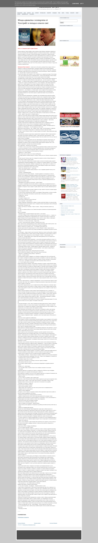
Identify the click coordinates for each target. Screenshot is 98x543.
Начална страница (64, 207)
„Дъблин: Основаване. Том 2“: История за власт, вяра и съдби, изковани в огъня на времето (72, 185)
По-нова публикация (21, 523)
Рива (59, 12)
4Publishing (19, 12)
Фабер (77, 12)
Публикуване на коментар (23, 517)
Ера (33, 12)
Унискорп (72, 12)
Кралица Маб (42, 12)
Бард (25, 12)
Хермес (18, 14)
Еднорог (29, 12)
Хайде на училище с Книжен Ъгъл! (67, 205)
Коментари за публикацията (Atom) (29, 524)
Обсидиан (54, 12)
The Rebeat (31, 14)
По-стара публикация (53, 523)
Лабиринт (49, 12)
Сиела (63, 12)
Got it (82, 3)
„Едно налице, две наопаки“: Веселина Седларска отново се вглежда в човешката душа (72, 159)
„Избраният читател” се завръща (67, 211)
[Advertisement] (70, 89)
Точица (67, 12)
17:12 (19, 511)
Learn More (75, 3)
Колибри (37, 12)
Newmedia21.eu (25, 14)
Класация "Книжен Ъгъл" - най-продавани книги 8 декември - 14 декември (72, 168)
